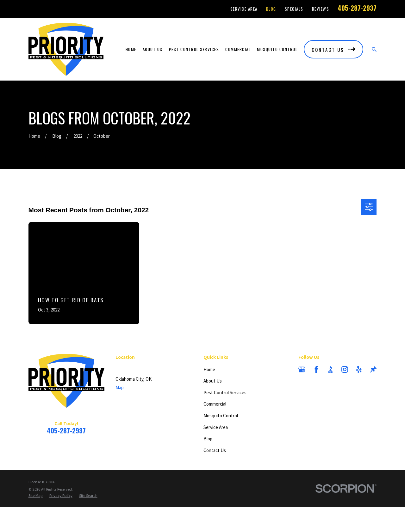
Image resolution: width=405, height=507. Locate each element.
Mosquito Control (220, 416)
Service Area (244, 9)
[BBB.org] (330, 369)
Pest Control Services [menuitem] (194, 49)
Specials (294, 9)
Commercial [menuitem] (238, 49)
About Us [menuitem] (153, 49)
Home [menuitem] (131, 49)
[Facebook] (316, 369)
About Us (212, 381)
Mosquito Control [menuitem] (277, 49)
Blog (271, 9)
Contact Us (214, 450)
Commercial (214, 404)
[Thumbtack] (373, 369)
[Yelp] (359, 369)
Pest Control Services (224, 392)
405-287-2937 (357, 8)
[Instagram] (344, 369)
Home (209, 369)
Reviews (320, 9)
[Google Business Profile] (301, 369)
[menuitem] (35, 495)
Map (119, 387)
